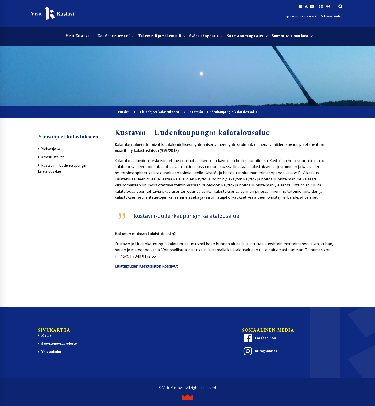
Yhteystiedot (332, 17)
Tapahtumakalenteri (299, 17)
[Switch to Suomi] (321, 6)
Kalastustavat (52, 157)
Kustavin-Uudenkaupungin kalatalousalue (186, 216)
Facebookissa (259, 338)
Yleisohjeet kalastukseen (159, 112)
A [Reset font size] (306, 7)
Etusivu (123, 112)
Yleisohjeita (50, 148)
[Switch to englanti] (328, 6)
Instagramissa (259, 351)
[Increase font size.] (312, 6)
